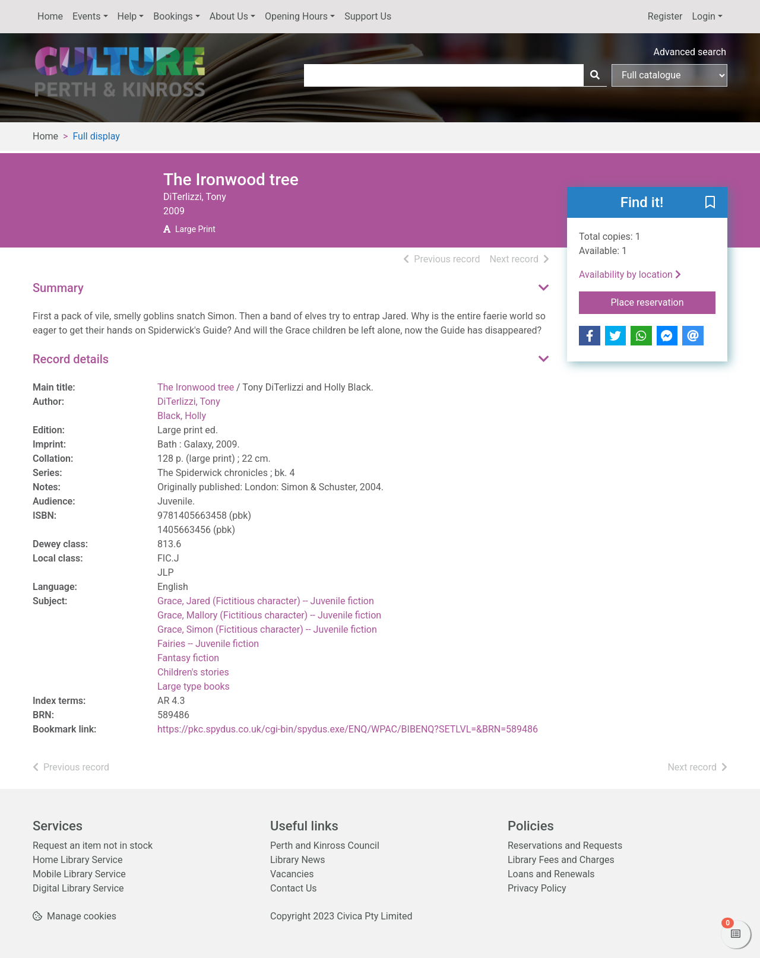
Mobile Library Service (79, 874)
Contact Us (293, 888)
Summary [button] (58, 288)
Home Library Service (77, 859)
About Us (229, 16)
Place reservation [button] (663, 301)
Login (703, 16)
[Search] (595, 75)
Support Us (367, 16)
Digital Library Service (78, 888)
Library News (297, 859)
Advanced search (690, 52)
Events (86, 16)
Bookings (172, 16)
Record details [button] (71, 359)
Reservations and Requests (565, 845)
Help (127, 16)
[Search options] (669, 75)
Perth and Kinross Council (324, 845)
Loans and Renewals (551, 874)
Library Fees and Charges (561, 859)
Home (50, 16)
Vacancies (292, 874)
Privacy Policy (537, 888)
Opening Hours (296, 16)
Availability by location (630, 274)
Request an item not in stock (93, 845)
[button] (710, 203)
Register (665, 16)
